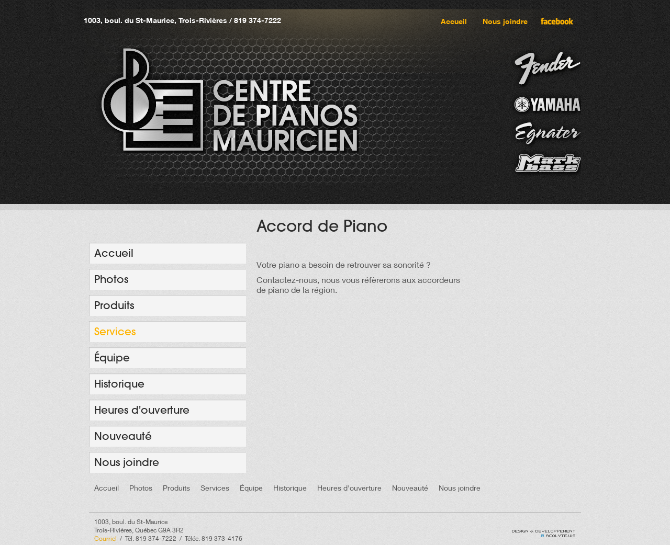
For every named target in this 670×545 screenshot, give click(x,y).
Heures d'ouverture (141, 409)
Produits (114, 305)
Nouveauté (123, 435)
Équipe (112, 357)
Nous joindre (505, 21)
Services (115, 331)
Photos (111, 279)
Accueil (454, 21)
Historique (119, 383)
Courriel (105, 538)
